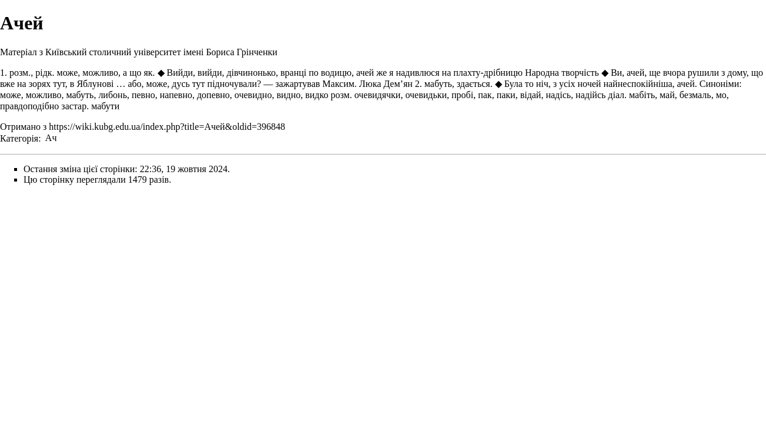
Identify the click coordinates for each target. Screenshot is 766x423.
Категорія (19, 138)
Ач (51, 138)
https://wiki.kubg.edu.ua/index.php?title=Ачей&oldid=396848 (167, 127)
